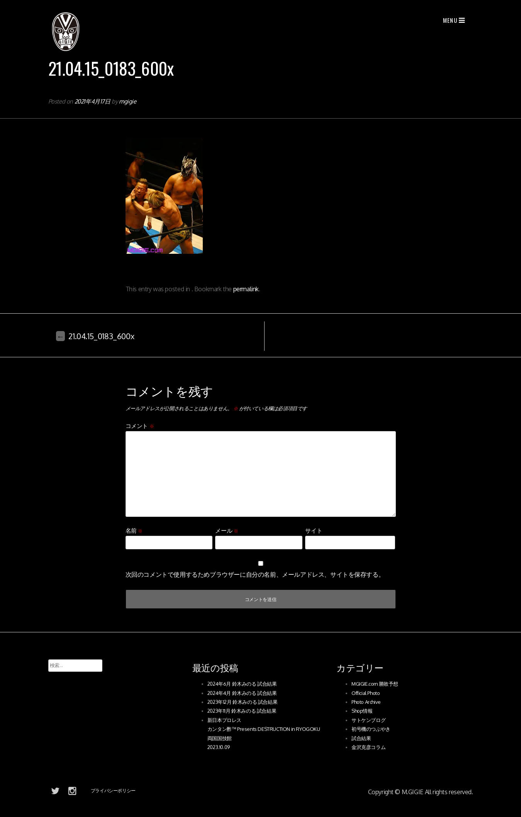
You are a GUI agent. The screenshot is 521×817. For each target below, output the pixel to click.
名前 (134, 530)
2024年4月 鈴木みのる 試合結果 (242, 693)
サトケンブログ (368, 720)
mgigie (127, 101)
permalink (246, 289)
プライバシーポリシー (113, 790)
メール (226, 530)
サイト (313, 530)
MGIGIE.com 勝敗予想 (374, 684)
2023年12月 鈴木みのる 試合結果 (242, 702)
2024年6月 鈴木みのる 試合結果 (242, 684)
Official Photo (365, 693)
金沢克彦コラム (368, 747)
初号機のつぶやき (370, 729)
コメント (140, 426)
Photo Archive (366, 702)
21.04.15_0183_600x (95, 336)
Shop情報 (362, 711)
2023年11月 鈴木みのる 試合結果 (241, 711)
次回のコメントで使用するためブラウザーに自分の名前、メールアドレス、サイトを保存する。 (255, 574)
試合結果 (361, 738)
